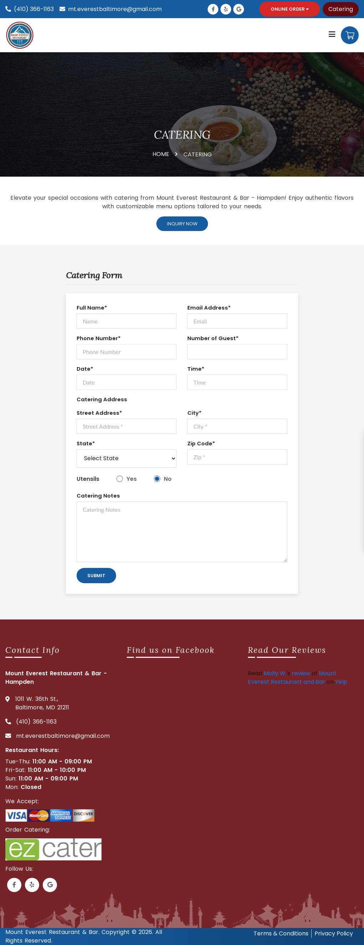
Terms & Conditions (281, 933)
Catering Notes (98, 495)
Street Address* (99, 413)
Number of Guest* (213, 338)
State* (86, 443)
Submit (96, 576)
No (168, 479)
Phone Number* (99, 338)
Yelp (341, 682)
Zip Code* (201, 443)
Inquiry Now (182, 224)
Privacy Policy (333, 933)
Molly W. (275, 673)
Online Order (290, 9)
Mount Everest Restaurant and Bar (292, 677)
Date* (85, 368)
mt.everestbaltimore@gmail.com (115, 9)
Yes (131, 479)
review (301, 673)
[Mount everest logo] (21, 35)
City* (194, 413)
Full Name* (92, 307)
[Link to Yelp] (225, 9)
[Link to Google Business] (238, 9)
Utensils (88, 479)
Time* (195, 368)
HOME (160, 154)
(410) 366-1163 (34, 9)
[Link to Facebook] (213, 9)
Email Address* (209, 307)
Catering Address (102, 399)
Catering (340, 9)
